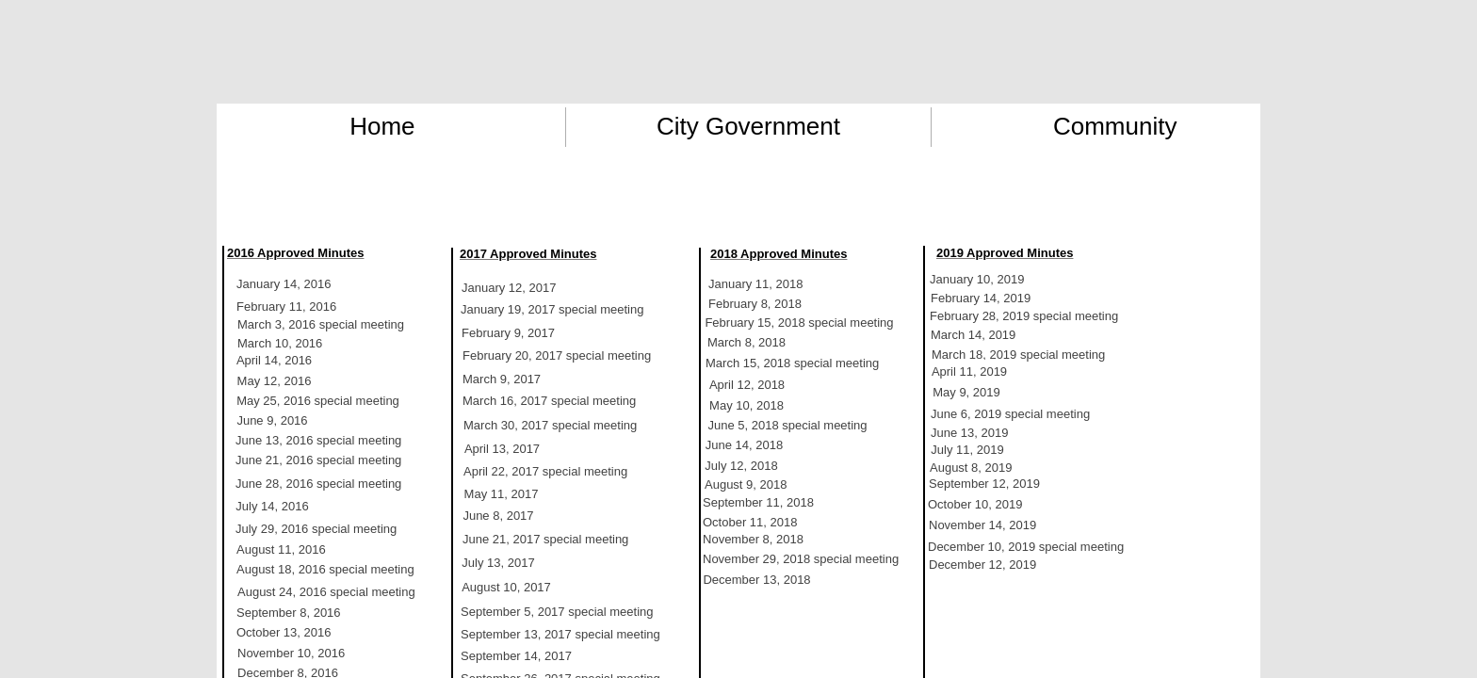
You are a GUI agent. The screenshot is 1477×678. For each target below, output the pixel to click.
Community (1115, 126)
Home (381, 126)
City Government (748, 126)
